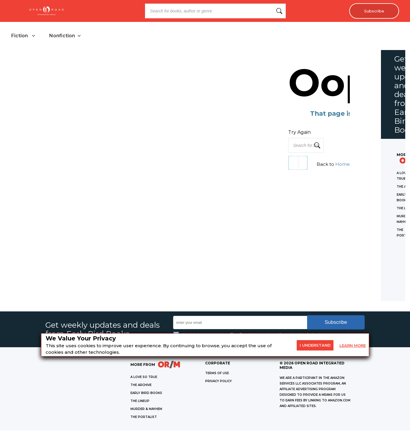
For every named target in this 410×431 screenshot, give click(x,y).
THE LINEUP (139, 401)
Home (342, 165)
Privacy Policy (218, 382)
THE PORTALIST (143, 417)
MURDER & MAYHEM (146, 409)
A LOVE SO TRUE (143, 377)
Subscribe (373, 11)
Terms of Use (217, 374)
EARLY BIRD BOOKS (146, 393)
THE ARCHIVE (140, 385)
